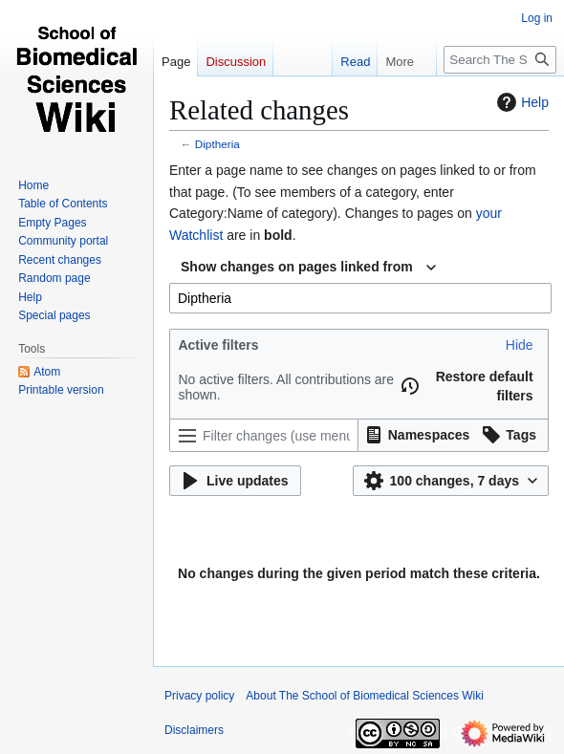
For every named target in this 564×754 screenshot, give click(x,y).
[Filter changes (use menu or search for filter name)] (263, 435)
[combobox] (308, 267)
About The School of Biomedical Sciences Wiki (365, 695)
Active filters (218, 345)
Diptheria (217, 144)
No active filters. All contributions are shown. (286, 387)
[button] (519, 345)
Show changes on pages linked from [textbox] (297, 266)
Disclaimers (194, 730)
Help (520, 102)
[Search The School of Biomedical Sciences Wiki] (500, 60)
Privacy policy (199, 695)
